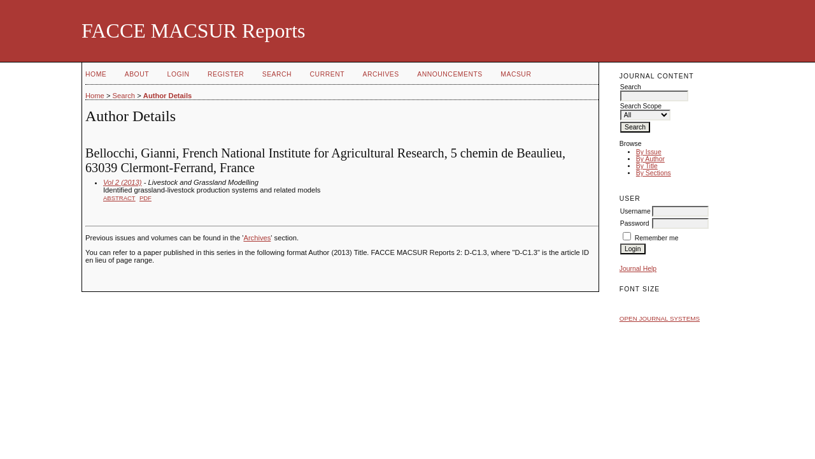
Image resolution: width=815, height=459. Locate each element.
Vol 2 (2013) (122, 182)
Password (634, 223)
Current (327, 74)
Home (95, 74)
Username (635, 211)
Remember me (657, 238)
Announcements (450, 74)
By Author (650, 159)
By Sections (653, 173)
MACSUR (515, 74)
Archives (380, 74)
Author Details (167, 95)
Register (226, 74)
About (137, 74)
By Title (647, 166)
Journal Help (638, 268)
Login (178, 74)
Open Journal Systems (660, 318)
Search (277, 74)
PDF (145, 197)
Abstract (119, 197)
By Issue (649, 152)
